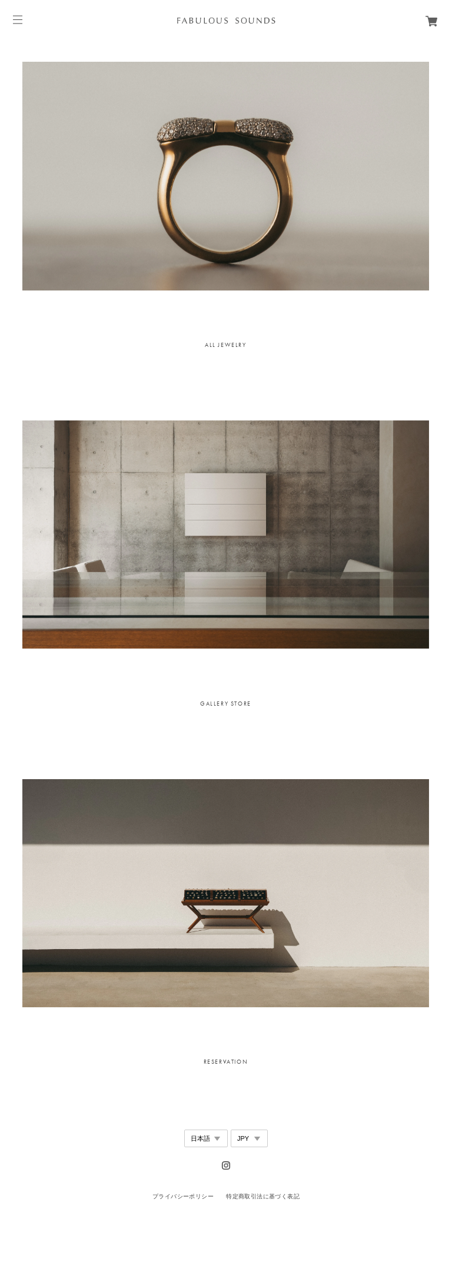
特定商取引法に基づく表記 (263, 1196)
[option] (225, 176)
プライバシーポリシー (183, 1196)
